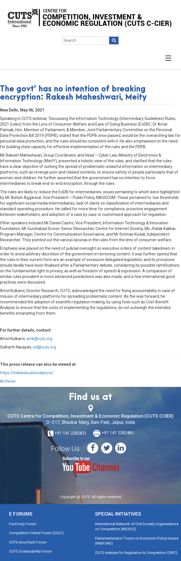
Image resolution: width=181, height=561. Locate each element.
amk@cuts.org (39, 338)
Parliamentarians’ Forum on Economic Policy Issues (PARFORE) (136, 541)
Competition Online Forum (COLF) (36, 533)
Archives (8, 381)
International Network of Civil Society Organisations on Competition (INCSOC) (136, 526)
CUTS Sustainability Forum (30, 551)
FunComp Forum (22, 524)
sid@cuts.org (44, 347)
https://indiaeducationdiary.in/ (26, 373)
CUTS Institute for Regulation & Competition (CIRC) (136, 553)
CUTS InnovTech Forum (28, 542)
